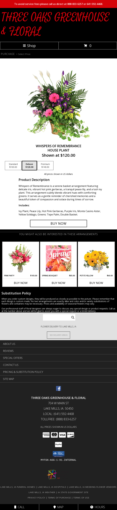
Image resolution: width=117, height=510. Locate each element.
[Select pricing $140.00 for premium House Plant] (45, 165)
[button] (58, 454)
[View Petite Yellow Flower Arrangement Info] (96, 258)
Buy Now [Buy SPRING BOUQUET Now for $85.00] (58, 283)
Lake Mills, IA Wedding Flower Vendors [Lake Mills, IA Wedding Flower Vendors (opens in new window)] (93, 487)
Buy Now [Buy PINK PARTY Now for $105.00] (21, 283)
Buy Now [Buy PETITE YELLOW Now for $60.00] (96, 283)
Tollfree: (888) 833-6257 (58, 419)
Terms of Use (81, 497)
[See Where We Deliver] (58, 334)
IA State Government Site (73, 492)
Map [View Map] (58, 507)
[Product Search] (59, 317)
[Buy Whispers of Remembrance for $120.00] (58, 223)
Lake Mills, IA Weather (42, 492)
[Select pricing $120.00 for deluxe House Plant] (29, 165)
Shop (29, 45)
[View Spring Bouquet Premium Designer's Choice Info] (58, 258)
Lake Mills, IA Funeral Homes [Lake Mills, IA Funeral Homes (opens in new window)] (17, 487)
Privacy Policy (36, 497)
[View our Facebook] (58, 390)
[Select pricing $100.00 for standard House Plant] (13, 165)
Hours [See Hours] (97, 507)
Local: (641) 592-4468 (58, 414)
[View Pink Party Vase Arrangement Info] (21, 258)
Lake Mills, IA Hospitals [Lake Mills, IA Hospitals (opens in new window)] (52, 487)
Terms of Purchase (59, 497)
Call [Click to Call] (19, 507)
